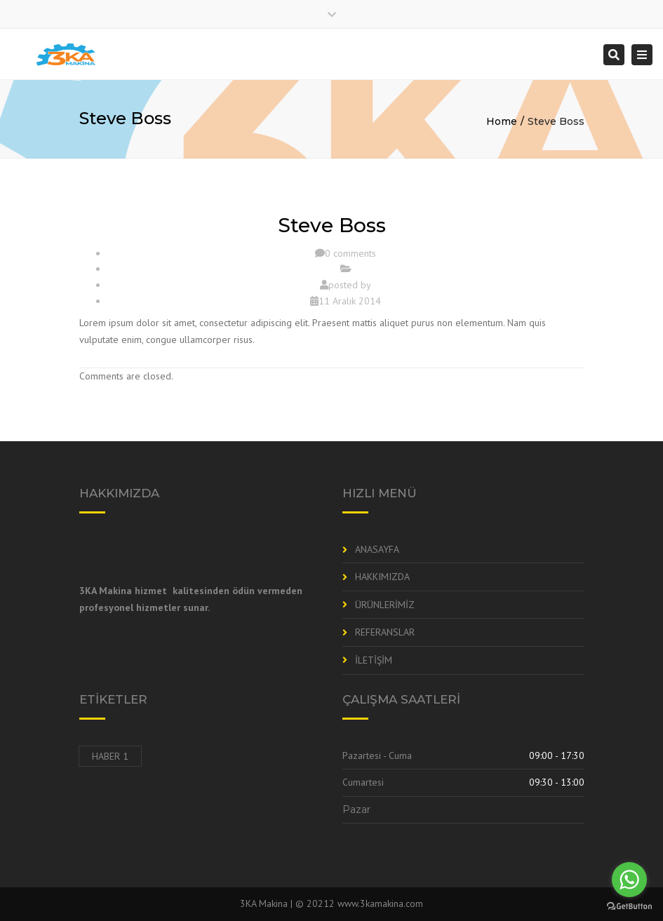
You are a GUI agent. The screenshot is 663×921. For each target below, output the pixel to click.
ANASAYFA (377, 549)
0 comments (350, 253)
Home (501, 121)
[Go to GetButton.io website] (629, 906)
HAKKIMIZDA (382, 576)
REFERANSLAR (385, 632)
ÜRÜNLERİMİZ (385, 604)
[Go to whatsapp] (629, 879)
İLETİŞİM (373, 660)
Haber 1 (110, 756)
